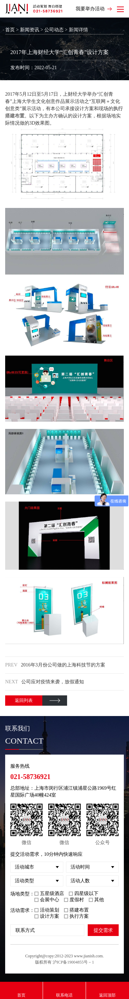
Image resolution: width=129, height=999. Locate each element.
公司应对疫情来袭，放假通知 (52, 681)
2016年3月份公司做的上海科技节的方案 (63, 664)
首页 (10, 29)
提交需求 (103, 930)
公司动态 (54, 29)
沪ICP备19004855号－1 (73, 962)
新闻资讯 (29, 29)
